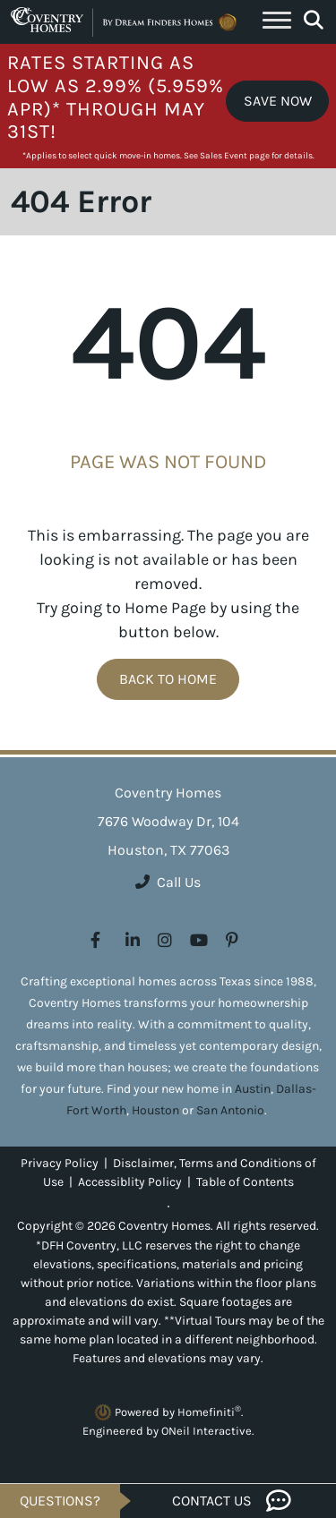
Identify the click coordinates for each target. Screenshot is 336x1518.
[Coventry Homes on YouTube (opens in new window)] (199, 941)
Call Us (168, 882)
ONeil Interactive (206, 1430)
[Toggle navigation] (277, 22)
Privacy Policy (60, 1163)
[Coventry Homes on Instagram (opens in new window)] (165, 941)
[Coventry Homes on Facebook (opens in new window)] (95, 941)
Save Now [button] (278, 100)
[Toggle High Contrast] (168, 1206)
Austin (253, 1088)
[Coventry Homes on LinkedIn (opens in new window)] (132, 941)
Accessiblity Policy (130, 1182)
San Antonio (230, 1110)
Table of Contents (245, 1182)
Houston (155, 1110)
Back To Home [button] (168, 678)
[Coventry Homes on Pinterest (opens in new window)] (232, 941)
